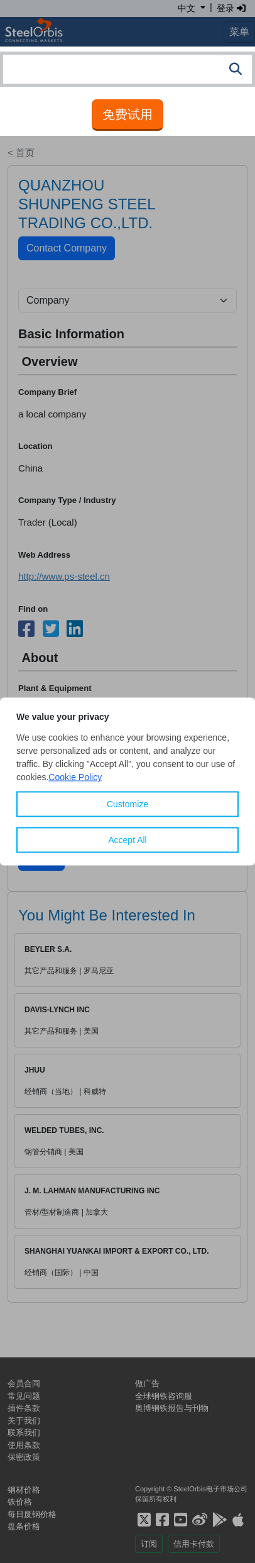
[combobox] (127, 69)
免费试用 (127, 114)
